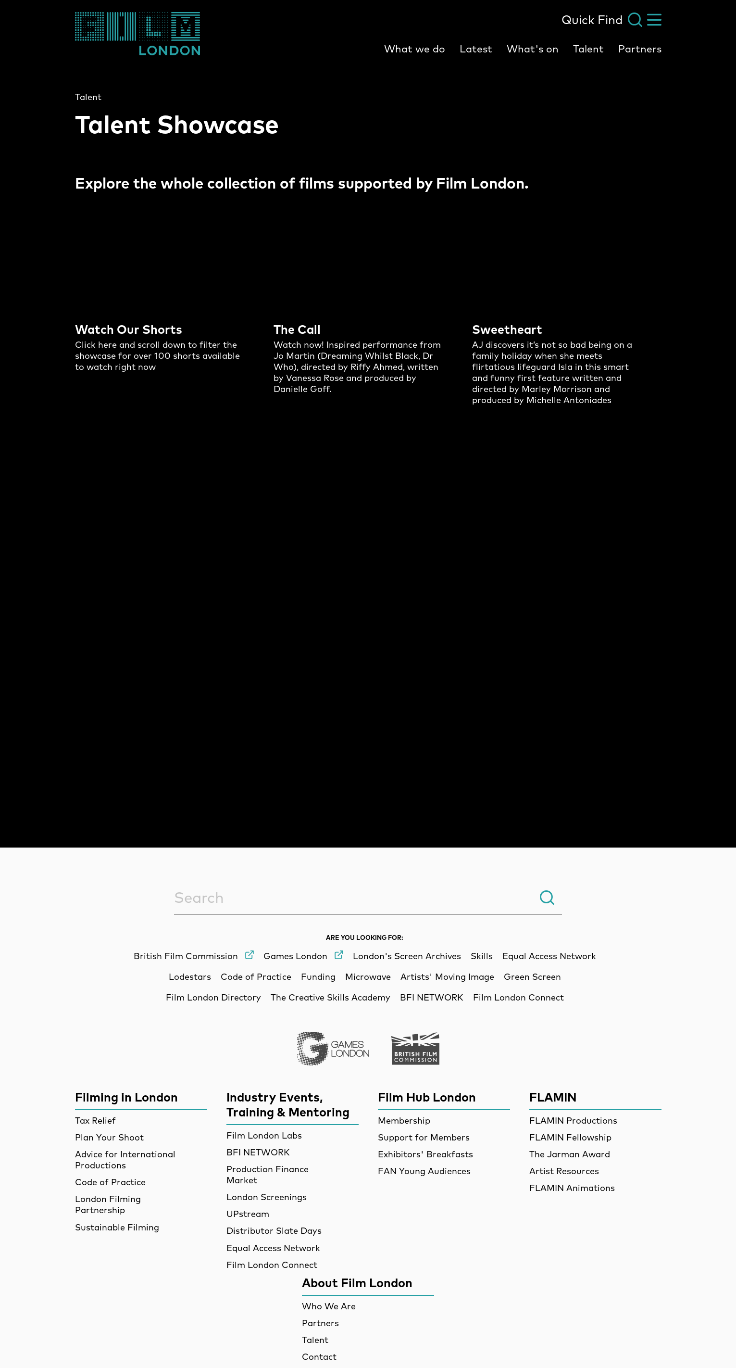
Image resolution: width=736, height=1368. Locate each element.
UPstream (247, 1213)
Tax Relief (95, 1120)
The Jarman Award (569, 1154)
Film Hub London (427, 1096)
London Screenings (266, 1197)
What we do (414, 48)
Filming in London (126, 1096)
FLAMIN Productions (573, 1120)
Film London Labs (264, 1135)
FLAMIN (553, 1096)
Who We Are (329, 1306)
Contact (319, 1356)
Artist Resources (564, 1171)
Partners (639, 48)
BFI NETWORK (258, 1152)
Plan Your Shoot (109, 1137)
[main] (368, 433)
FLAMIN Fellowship (570, 1137)
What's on (533, 48)
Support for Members (424, 1137)
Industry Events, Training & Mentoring (287, 1104)
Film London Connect (271, 1264)
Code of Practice (110, 1182)
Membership (404, 1120)
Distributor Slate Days (274, 1230)
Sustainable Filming (117, 1227)
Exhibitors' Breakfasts (425, 1154)
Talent (588, 48)
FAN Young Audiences (424, 1171)
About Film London (357, 1282)
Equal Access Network (273, 1248)
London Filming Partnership (108, 1204)
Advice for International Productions (125, 1160)
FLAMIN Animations (572, 1187)
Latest (476, 48)
